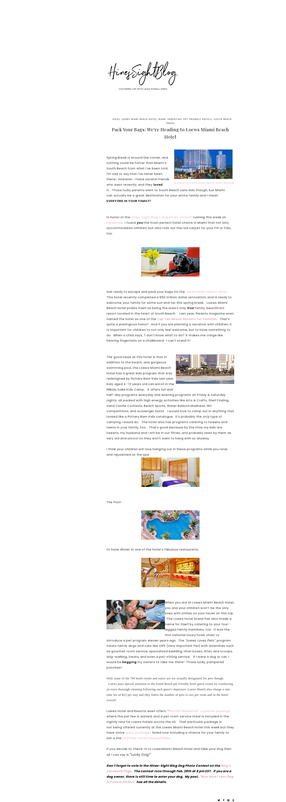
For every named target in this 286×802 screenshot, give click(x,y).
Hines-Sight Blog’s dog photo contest (161, 217)
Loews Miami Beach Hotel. (207, 292)
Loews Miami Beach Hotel (139, 119)
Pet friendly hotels (197, 119)
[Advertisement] (109, 34)
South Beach (223, 119)
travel (170, 123)
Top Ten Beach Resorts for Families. (187, 319)
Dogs (116, 119)
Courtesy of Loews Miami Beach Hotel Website (203, 183)
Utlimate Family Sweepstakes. (146, 738)
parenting (175, 119)
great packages (138, 733)
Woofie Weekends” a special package (199, 711)
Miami (162, 119)
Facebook (114, 223)
